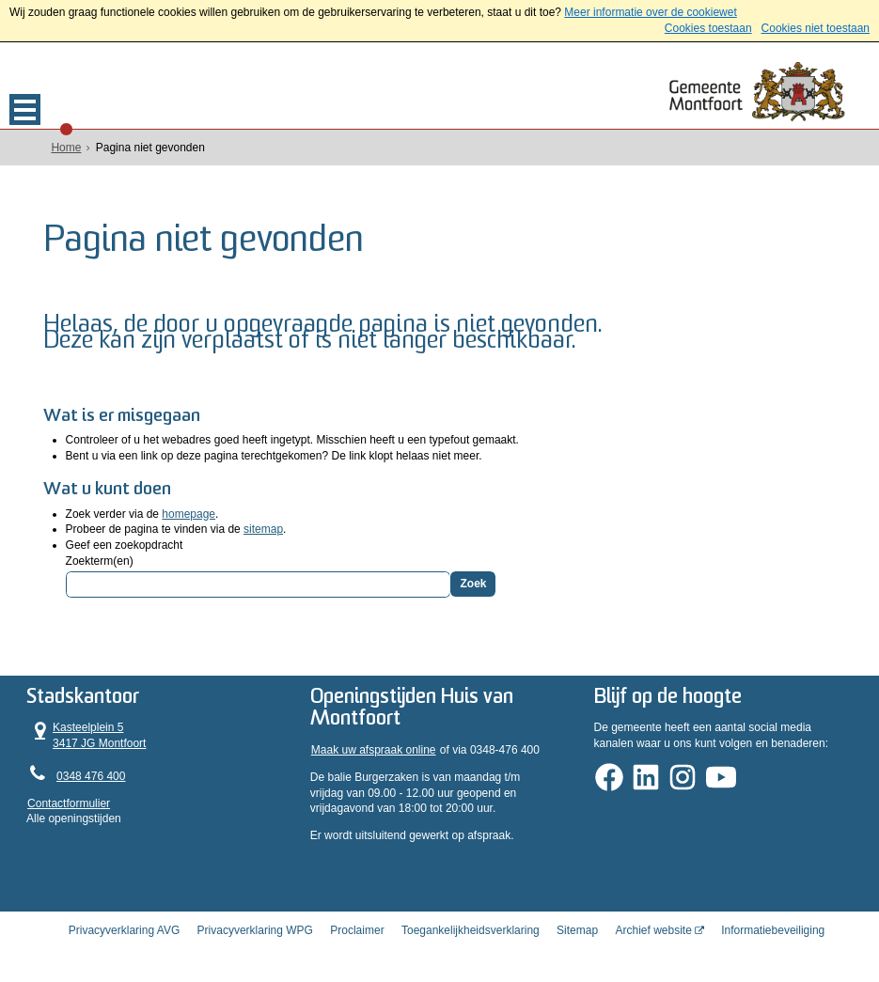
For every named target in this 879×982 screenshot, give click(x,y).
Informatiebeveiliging (772, 928)
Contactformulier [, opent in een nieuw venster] (68, 801)
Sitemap (577, 928)
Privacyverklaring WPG (255, 928)
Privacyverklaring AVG (124, 928)
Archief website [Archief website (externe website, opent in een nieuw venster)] (653, 928)
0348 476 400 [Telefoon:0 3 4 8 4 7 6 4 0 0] (90, 774)
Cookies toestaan (708, 28)
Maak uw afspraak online (373, 748)
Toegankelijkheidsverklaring (470, 928)
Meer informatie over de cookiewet (650, 12)
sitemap (263, 527)
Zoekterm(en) (99, 559)
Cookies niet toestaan (815, 28)
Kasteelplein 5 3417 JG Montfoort (86, 733)
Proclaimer (357, 928)
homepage (188, 512)
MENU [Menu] (24, 109)
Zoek (473, 581)
